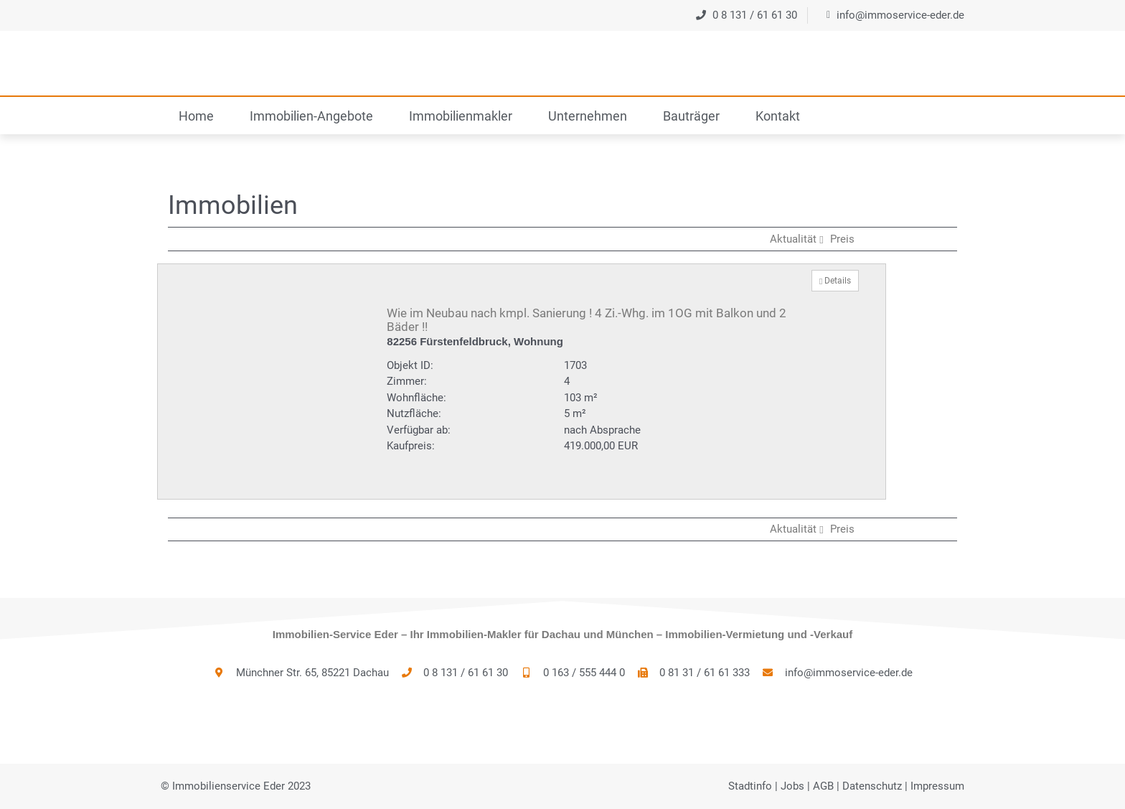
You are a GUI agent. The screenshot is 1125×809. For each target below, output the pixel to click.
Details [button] (835, 281)
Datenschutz (872, 786)
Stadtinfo (750, 786)
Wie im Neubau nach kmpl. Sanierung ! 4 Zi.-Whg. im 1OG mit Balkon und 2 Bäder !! (586, 320)
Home (196, 115)
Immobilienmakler (460, 115)
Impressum (937, 786)
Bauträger (691, 115)
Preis (842, 239)
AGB (823, 786)
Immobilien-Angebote (311, 115)
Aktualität (798, 239)
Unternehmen (587, 115)
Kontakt (778, 115)
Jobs (792, 786)
